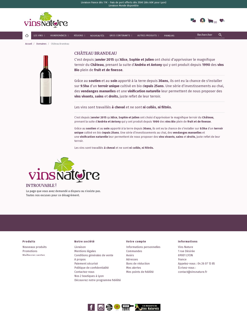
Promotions (29, 251)
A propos (80, 259)
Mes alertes (133, 267)
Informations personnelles (143, 247)
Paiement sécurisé (86, 263)
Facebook (91, 291)
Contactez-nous (84, 271)
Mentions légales (85, 251)
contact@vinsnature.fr (192, 271)
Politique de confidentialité (91, 267)
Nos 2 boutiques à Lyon (89, 276)
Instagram (100, 291)
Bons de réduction (138, 263)
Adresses (132, 259)
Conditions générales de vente (93, 255)
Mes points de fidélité (140, 271)
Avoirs (130, 255)
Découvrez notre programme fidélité (97, 280)
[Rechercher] (210, 35)
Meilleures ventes (33, 255)
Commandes (134, 251)
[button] (79, 35)
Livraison (80, 247)
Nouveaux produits (34, 247)
